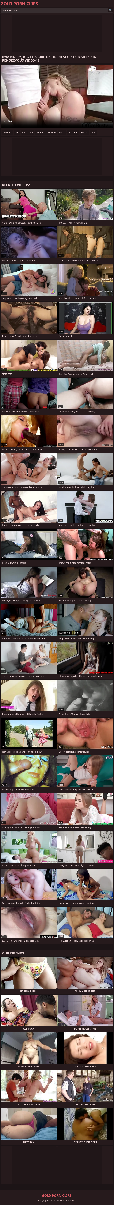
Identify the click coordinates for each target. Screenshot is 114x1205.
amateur (8, 132)
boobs (84, 132)
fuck (31, 132)
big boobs (73, 132)
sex (17, 132)
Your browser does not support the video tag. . (57, 96)
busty (61, 132)
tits (23, 132)
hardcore (51, 132)
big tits (40, 132)
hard (93, 132)
